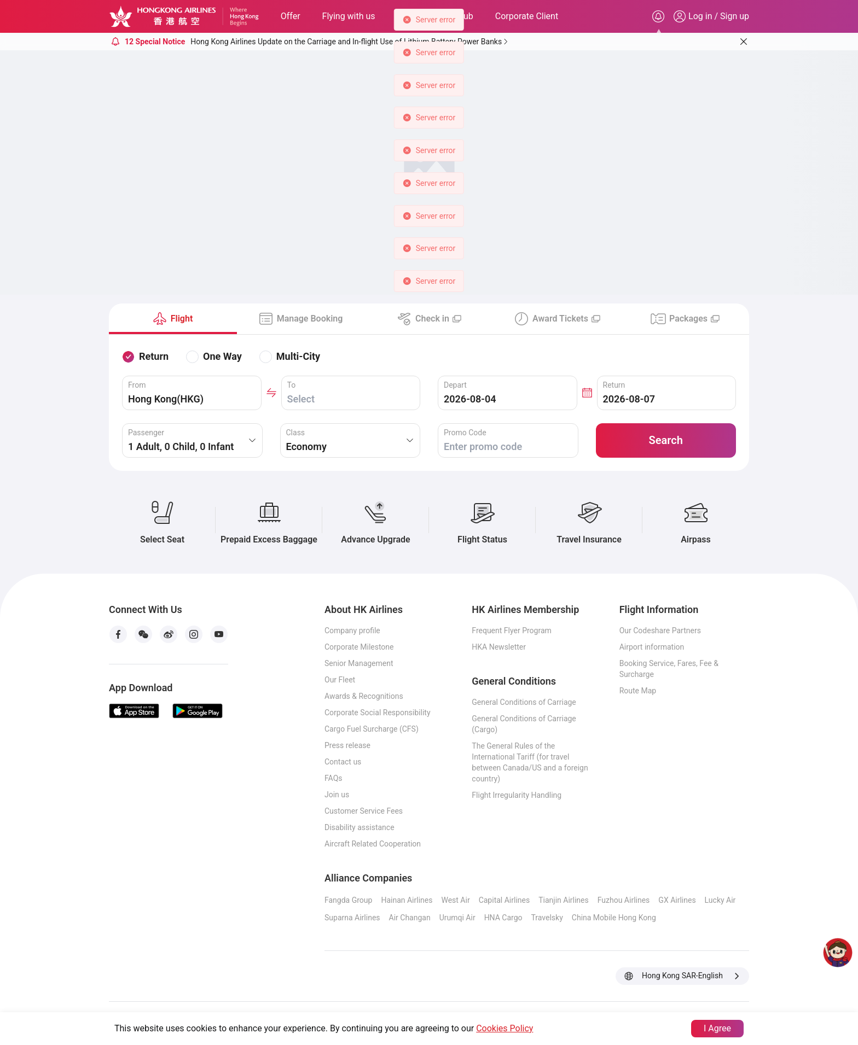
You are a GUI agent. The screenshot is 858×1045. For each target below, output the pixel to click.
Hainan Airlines (406, 900)
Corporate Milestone (359, 647)
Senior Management (358, 663)
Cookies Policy (504, 1028)
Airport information (652, 647)
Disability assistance (359, 827)
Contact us (342, 761)
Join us (336, 794)
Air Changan (410, 917)
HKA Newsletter (499, 647)
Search (666, 440)
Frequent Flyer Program (511, 630)
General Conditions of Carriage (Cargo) (524, 724)
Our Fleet (339, 679)
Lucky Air (720, 900)
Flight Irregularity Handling (516, 795)
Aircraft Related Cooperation (372, 843)
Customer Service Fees (363, 811)
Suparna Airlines (352, 917)
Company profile (352, 630)
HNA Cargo (503, 917)
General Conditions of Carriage (524, 702)
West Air (455, 900)
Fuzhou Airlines (624, 900)
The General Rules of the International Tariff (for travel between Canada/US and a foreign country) (530, 762)
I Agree (717, 1028)
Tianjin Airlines (563, 900)
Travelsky (547, 917)
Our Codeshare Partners (660, 630)
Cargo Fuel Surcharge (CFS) (371, 729)
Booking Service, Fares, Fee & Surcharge (668, 669)
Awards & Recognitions (363, 696)
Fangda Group (348, 900)
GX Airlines (676, 900)
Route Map (638, 690)
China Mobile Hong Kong (614, 917)
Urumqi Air (457, 917)
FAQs (333, 778)
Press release (347, 745)
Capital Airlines (504, 900)
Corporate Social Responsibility (377, 712)
